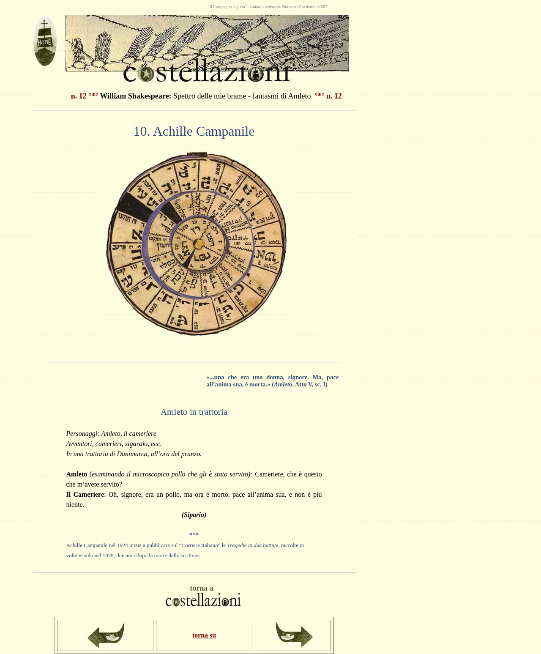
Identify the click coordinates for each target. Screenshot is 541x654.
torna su (204, 635)
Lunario (257, 6)
